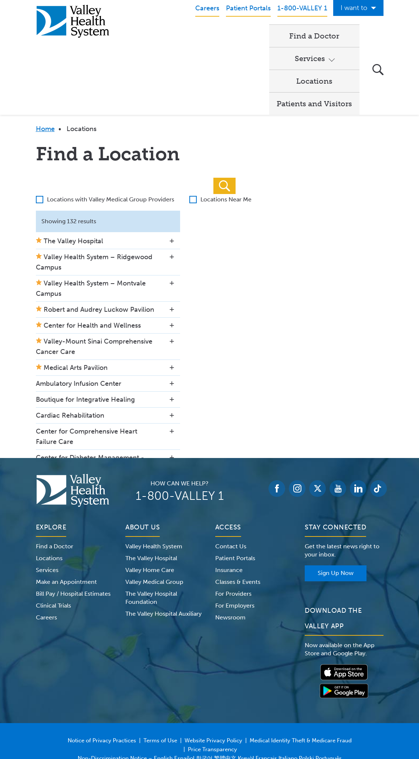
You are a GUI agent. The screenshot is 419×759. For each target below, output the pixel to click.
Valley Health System (153, 500)
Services (212, 35)
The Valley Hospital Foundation (151, 551)
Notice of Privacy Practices (102, 694)
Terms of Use (160, 694)
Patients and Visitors (170, 57)
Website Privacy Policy (213, 694)
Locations (269, 35)
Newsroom (230, 571)
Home (45, 83)
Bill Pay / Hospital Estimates (73, 547)
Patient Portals (235, 512)
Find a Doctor (158, 35)
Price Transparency (212, 703)
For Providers (233, 547)
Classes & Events (237, 535)
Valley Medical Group (154, 535)
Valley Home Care (149, 524)
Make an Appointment (66, 535)
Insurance (229, 524)
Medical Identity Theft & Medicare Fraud (301, 694)
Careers (46, 571)
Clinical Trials (53, 559)
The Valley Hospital (151, 512)
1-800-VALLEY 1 (180, 450)
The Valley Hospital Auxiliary (163, 567)
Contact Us (230, 500)
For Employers (234, 559)
